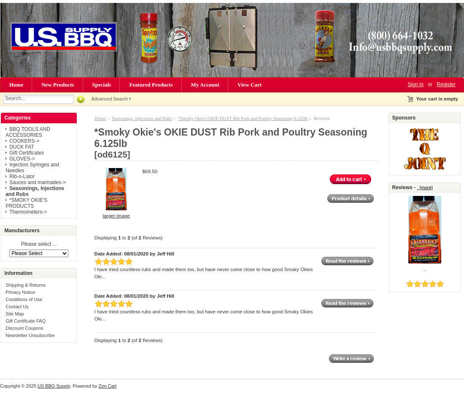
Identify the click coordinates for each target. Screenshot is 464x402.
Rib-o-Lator (22, 176)
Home (16, 84)
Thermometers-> (28, 212)
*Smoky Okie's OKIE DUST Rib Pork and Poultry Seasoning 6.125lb (243, 118)
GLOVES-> (22, 159)
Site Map (14, 313)
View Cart (249, 84)
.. (425, 269)
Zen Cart (108, 385)
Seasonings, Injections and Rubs (142, 118)
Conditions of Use (23, 299)
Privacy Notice (20, 292)
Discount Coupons (24, 328)
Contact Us (16, 306)
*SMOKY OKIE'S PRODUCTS (26, 203)
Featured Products (151, 84)
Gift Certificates (26, 153)
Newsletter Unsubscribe (29, 335)
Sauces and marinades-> (37, 182)
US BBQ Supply (54, 385)
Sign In (416, 84)
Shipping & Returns (25, 285)
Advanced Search (109, 98)
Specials (101, 84)
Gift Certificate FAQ (25, 320)
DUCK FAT (21, 147)
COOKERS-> (24, 141)
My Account (205, 84)
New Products (57, 84)
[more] (425, 187)
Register (446, 84)
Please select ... (39, 244)
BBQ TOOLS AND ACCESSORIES (27, 132)
